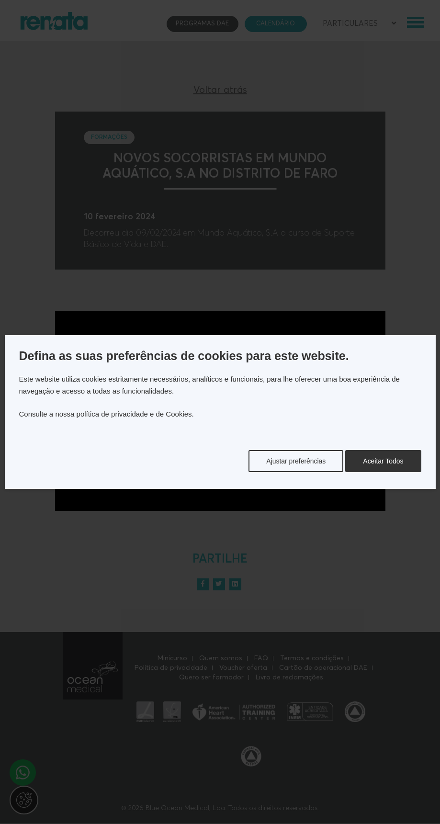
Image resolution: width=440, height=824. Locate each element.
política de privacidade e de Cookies (134, 414)
